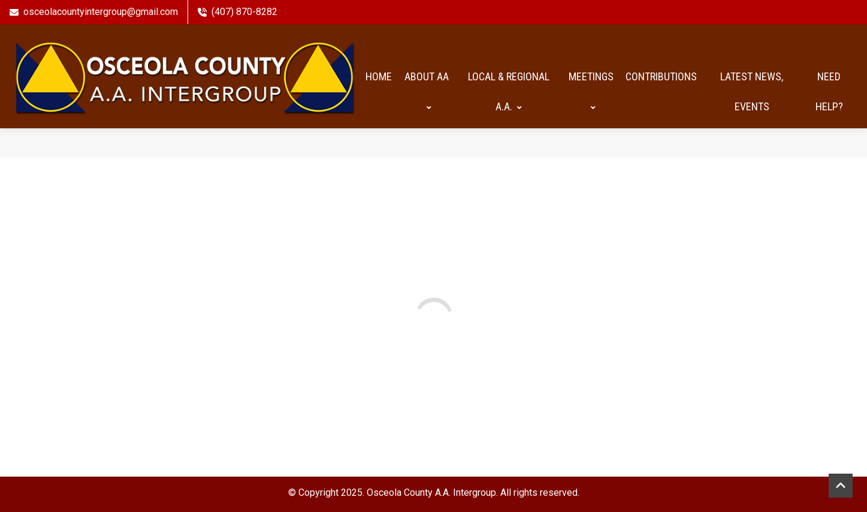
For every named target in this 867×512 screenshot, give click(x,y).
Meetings (591, 89)
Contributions (661, 74)
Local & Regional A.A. (508, 89)
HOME (378, 74)
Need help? (829, 89)
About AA (426, 89)
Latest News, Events (751, 89)
